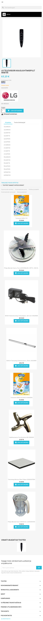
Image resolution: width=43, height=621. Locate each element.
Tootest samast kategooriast (13, 185)
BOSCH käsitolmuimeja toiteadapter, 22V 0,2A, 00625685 (21, 316)
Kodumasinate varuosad (8, 192)
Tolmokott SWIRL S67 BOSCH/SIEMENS (21, 397)
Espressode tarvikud (7, 189)
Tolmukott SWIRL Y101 (21, 218)
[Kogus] (3, 111)
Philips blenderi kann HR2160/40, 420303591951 (21, 522)
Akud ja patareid (21, 192)
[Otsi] (21, 7)
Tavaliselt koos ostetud (9, 182)
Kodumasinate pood (21, 189)
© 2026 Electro (5, 619)
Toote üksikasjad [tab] (19, 122)
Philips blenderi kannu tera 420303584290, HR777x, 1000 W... (21, 268)
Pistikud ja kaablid (34, 189)
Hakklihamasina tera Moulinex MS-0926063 (21, 437)
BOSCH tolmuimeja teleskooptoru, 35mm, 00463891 (22, 360)
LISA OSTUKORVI (15, 111)
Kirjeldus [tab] (8, 122)
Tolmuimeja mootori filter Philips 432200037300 (21, 479)
